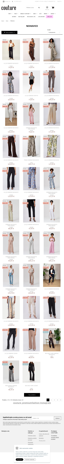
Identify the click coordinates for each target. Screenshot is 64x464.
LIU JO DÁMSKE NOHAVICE (11, 63)
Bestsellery (21, 16)
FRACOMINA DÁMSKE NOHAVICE (11, 386)
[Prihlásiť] (47, 8)
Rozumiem (19, 459)
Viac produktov (32, 395)
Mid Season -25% (31, 16)
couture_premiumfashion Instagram (32, 402)
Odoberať (57, 418)
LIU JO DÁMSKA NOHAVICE (31, 321)
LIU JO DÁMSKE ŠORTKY (31, 95)
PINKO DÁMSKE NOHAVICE (31, 160)
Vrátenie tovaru (32, 435)
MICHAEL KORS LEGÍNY (31, 385)
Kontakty (41, 438)
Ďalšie (59, 1)
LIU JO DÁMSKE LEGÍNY (11, 353)
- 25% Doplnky (41, 16)
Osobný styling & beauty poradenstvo (45, 1)
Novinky (14, 16)
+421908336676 (17, 1)
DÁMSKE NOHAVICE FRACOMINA (31, 128)
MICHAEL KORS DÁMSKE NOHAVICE (51, 354)
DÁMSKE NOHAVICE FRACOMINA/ (31, 289)
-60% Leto (49, 16)
